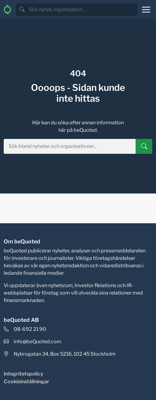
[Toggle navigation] (146, 9)
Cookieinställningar (26, 381)
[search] (82, 9)
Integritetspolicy (23, 374)
